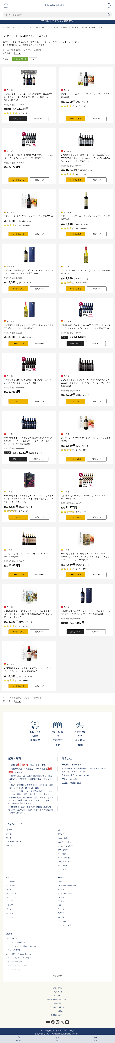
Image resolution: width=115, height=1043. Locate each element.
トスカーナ (10, 882)
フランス (61, 834)
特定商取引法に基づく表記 (57, 999)
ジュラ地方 (62, 869)
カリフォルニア (63, 921)
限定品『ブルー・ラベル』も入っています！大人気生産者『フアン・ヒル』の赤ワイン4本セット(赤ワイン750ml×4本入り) (28, 97)
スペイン (61, 877)
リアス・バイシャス (65, 893)
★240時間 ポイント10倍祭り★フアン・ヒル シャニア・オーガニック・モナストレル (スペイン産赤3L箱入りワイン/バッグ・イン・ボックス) (86, 556)
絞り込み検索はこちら (25, 45)
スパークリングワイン (14, 842)
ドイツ (8, 909)
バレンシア (62, 897)
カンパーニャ (11, 897)
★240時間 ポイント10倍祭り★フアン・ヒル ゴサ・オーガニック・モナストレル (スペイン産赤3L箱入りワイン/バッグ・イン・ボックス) (29, 498)
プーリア (9, 901)
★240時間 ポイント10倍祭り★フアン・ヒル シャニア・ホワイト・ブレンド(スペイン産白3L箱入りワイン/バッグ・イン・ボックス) (29, 614)
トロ (59, 905)
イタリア (9, 877)
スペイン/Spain (68, 27)
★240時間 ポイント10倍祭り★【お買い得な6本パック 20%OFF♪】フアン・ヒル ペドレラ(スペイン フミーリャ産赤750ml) (86, 383)
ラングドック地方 (64, 858)
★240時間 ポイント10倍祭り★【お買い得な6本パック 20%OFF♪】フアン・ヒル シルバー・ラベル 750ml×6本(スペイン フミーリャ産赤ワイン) (85, 158)
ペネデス (61, 889)
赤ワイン (9, 834)
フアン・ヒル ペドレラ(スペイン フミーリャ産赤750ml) (28, 216)
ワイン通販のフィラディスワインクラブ (17, 27)
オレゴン (61, 917)
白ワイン (9, 838)
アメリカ (61, 913)
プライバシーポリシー (57, 1007)
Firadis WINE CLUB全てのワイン (48, 27)
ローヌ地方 (62, 854)
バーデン (9, 913)
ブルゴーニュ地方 (64, 842)
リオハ (60, 882)
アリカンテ (62, 901)
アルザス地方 (63, 866)
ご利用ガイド (57, 992)
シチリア (9, 905)
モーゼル (9, 917)
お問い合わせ (57, 988)
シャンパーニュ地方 (65, 846)
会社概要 (57, 1003)
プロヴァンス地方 (64, 862)
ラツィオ (9, 889)
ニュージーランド (64, 925)
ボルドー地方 (63, 838)
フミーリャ (62, 909)
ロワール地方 (63, 850)
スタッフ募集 (57, 1011)
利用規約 (57, 996)
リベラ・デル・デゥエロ (67, 886)
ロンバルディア (12, 893)
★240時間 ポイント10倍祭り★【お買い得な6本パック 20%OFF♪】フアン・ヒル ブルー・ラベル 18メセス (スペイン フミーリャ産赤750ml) (28, 441)
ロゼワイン (10, 845)
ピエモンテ (10, 886)
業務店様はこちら (57, 1015)
